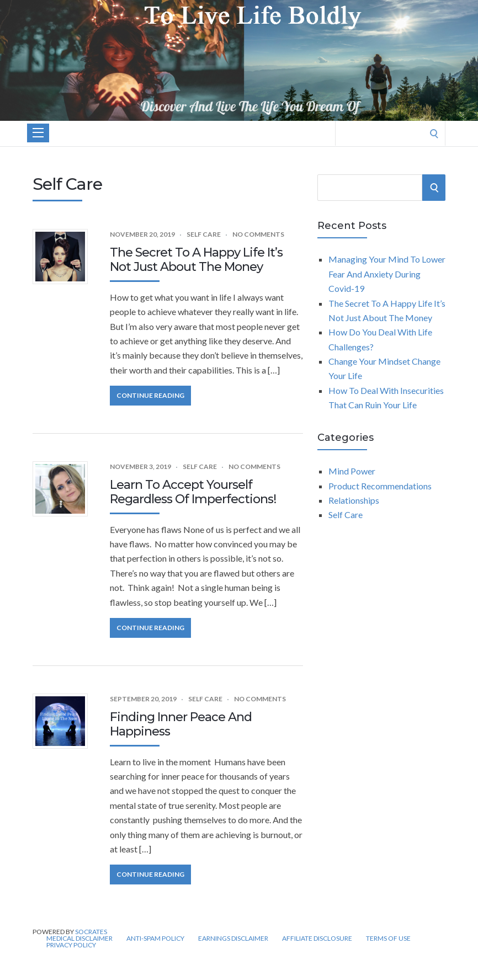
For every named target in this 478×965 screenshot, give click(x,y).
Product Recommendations (380, 486)
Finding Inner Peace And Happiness (181, 724)
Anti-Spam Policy (155, 938)
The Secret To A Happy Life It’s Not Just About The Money (196, 259)
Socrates (91, 931)
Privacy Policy (71, 945)
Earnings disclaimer (233, 938)
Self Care (204, 234)
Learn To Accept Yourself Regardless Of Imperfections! (193, 492)
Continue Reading (150, 395)
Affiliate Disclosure (317, 938)
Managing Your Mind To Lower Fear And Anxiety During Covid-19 (386, 274)
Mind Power (351, 471)
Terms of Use (388, 938)
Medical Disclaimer (79, 938)
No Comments (258, 234)
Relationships (353, 500)
